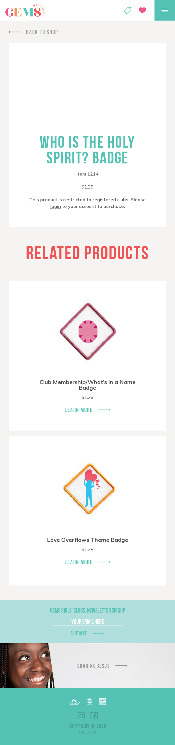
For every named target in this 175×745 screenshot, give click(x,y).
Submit (79, 633)
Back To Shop (42, 32)
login (55, 206)
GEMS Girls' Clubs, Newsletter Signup (87, 610)
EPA (102, 701)
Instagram (81, 715)
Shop (128, 10)
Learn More (79, 410)
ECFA (89, 701)
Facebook (94, 715)
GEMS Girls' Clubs (25, 10)
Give (142, 10)
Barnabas (74, 701)
